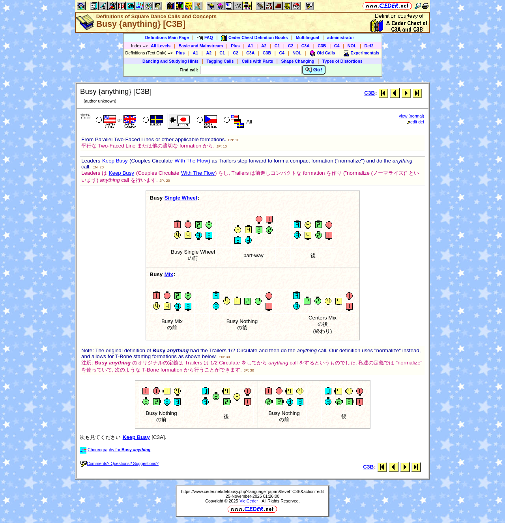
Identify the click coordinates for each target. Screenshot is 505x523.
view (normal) (411, 116)
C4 (337, 45)
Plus (235, 45)
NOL (352, 45)
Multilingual (307, 37)
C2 (291, 45)
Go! (313, 70)
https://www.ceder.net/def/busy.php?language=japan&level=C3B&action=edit (252, 491)
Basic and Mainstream (200, 45)
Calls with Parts (257, 61)
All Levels (160, 45)
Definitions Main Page (167, 37)
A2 (264, 45)
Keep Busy (114, 161)
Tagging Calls (220, 61)
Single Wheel (181, 198)
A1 (250, 45)
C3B (322, 45)
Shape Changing (297, 61)
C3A (305, 45)
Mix (169, 274)
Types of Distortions (342, 61)
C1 (277, 45)
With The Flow (191, 161)
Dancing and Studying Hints (170, 61)
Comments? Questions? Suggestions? (119, 463)
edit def (415, 122)
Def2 (369, 45)
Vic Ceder (248, 501)
